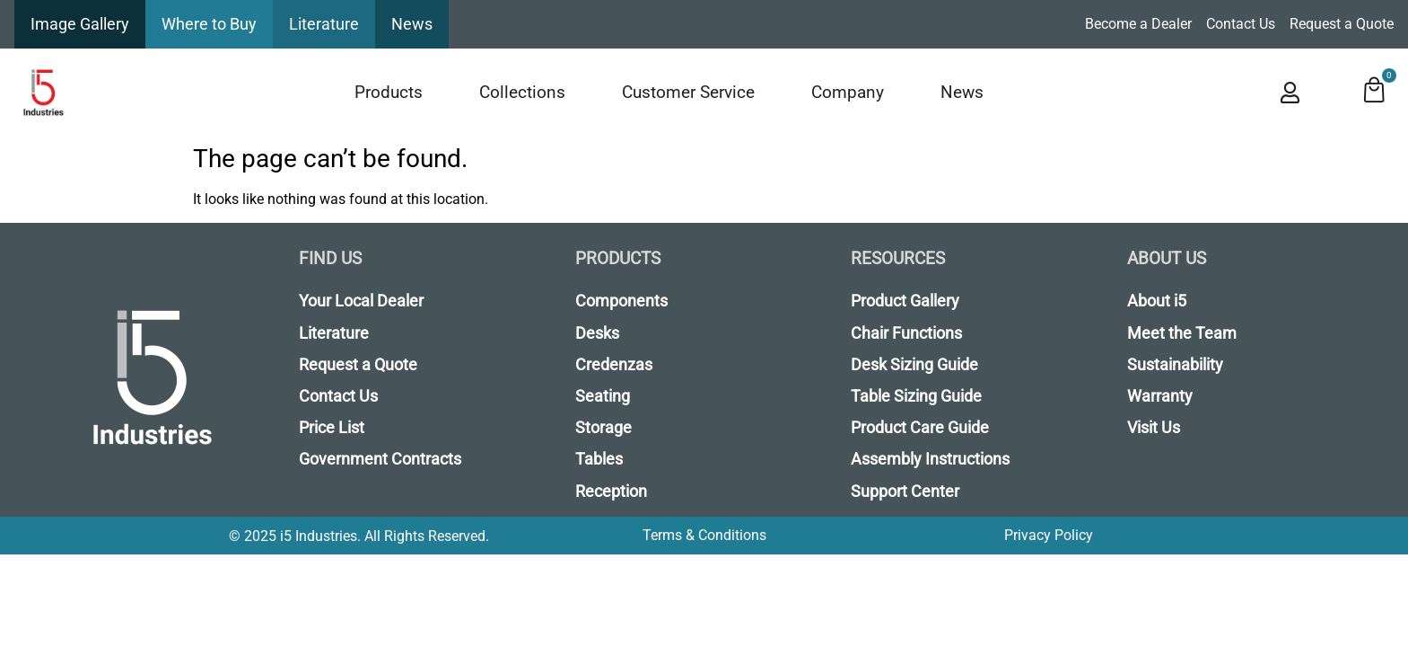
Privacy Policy (1048, 535)
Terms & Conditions (704, 535)
